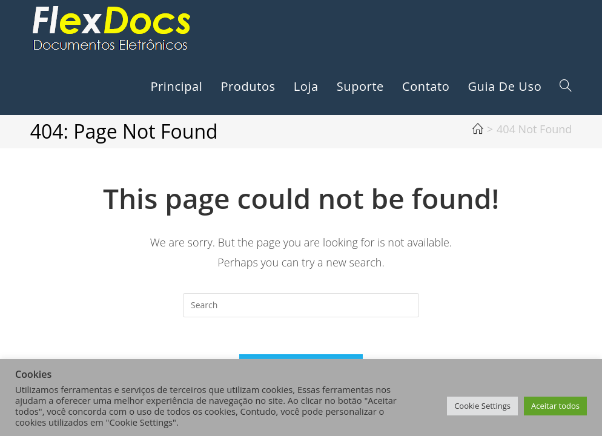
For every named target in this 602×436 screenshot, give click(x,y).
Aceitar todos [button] (555, 405)
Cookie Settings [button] (482, 405)
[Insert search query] (301, 305)
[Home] (477, 129)
